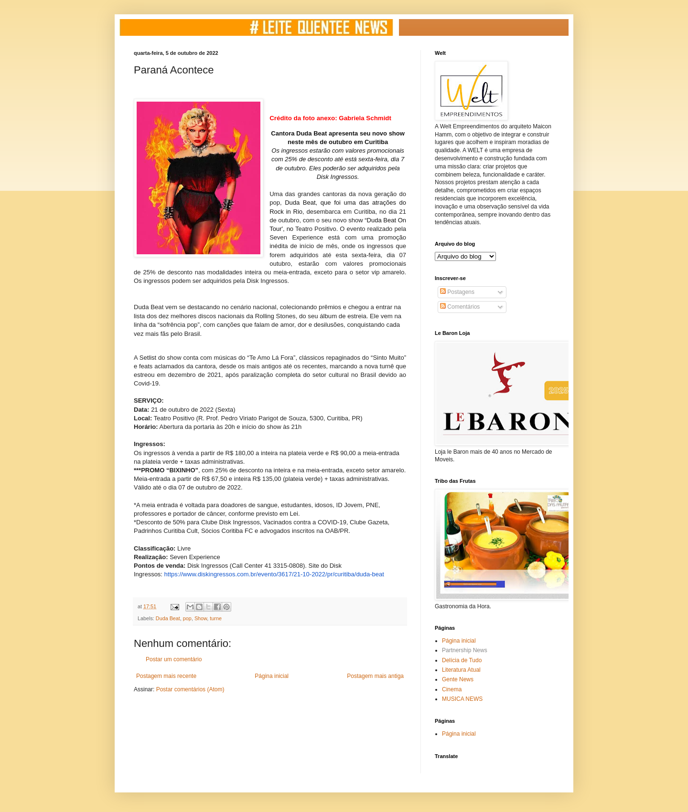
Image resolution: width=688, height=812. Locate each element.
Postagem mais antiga (375, 676)
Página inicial (272, 676)
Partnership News (464, 650)
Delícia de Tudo (462, 660)
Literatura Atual (461, 669)
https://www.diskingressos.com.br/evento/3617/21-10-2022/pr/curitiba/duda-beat (274, 574)
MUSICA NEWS (462, 699)
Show (200, 618)
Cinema (452, 689)
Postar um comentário (174, 659)
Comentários (460, 306)
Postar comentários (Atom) (190, 689)
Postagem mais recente (166, 676)
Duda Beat (168, 618)
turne (216, 618)
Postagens (457, 292)
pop (187, 618)
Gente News (457, 679)
